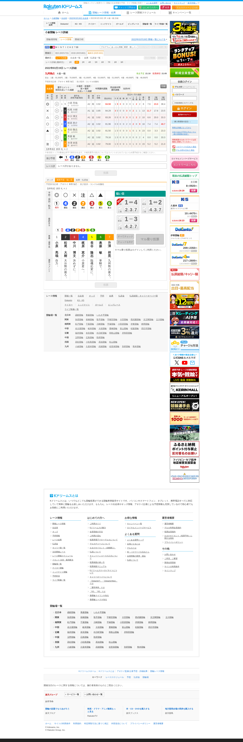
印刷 (163, 86)
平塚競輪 (111, 324)
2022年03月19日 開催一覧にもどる (148, 39)
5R (96, 62)
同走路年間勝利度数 (115, 88)
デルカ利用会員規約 (172, 528)
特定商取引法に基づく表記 (96, 723)
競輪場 (146, 677)
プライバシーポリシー (173, 542)
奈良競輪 (90, 333)
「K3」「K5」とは (97, 591)
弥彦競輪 (79, 319)
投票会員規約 (170, 532)
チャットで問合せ (127, 7)
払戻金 (121, 296)
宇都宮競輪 (112, 319)
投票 (167, 7)
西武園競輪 (136, 319)
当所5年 (126, 88)
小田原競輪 (123, 324)
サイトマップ (179, 3)
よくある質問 (151, 3)
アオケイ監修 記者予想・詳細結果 (132, 671)
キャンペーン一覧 (134, 524)
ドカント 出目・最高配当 (62, 560)
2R (76, 62)
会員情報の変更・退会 (136, 556)
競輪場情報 (51, 39)
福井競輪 (79, 333)
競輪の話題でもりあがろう (57, 709)
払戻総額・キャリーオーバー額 (144, 296)
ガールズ (99, 305)
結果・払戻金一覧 (92, 58)
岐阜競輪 (92, 328)
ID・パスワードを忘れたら (138, 552)
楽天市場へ (192, 3)
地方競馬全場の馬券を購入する (179, 709)
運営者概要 (169, 524)
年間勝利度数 (101, 88)
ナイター (69, 305)
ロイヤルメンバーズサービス (139, 528)
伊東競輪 (135, 324)
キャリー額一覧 (58, 548)
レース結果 (57, 540)
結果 (111, 296)
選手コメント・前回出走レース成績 (64, 88)
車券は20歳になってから (181, 128)
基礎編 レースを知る (98, 599)
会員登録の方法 (96, 532)
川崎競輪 (101, 324)
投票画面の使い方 (97, 562)
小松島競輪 (91, 342)
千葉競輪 (90, 324)
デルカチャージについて (100, 544)
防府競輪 (101, 337)
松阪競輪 (135, 328)
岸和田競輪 (127, 333)
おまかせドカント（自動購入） (103, 548)
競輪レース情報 (157, 671)
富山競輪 (124, 328)
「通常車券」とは (97, 587)
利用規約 (77, 723)
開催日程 (79, 39)
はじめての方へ (150, 7)
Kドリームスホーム (87, 671)
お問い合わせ (165, 3)
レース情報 (66, 39)
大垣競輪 (103, 328)
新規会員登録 (184, 73)
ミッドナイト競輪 (59, 572)
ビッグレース (114, 305)
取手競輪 (101, 319)
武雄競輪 (103, 346)
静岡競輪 (145, 324)
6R (102, 62)
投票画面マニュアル (98, 566)
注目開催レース (58, 552)
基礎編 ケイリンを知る (99, 595)
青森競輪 (90, 315)
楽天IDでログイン (184, 115)
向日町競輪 (102, 333)
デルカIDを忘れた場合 (185, 150)
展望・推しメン (130, 47)
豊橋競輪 (113, 328)
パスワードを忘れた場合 (186, 147)
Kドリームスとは (106, 671)
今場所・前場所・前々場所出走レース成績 (84, 88)
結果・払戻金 (82, 180)
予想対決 (56, 576)
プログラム (105, 47)
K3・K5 (80, 300)
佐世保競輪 (114, 346)
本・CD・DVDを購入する (137, 709)
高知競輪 (103, 342)
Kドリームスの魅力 (98, 528)
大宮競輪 (124, 319)
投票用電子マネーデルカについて (104, 540)
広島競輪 (90, 337)
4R (89, 62)
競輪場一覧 (57, 564)
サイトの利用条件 (171, 566)
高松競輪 (79, 342)
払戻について (95, 552)
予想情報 (56, 536)
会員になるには (133, 544)
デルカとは (131, 548)
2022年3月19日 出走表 (78, 18)
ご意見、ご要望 (170, 558)
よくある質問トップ (135, 540)
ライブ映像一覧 (72, 309)
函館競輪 (79, 315)
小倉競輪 (55, 18)
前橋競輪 (90, 319)
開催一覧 (69, 296)
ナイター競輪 (58, 568)
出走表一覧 (75, 58)
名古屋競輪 (80, 328)
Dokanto (68, 300)
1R (70, 62)
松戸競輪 (79, 324)
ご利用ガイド (95, 524)
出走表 (64, 18)
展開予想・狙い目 (64, 180)
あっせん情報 (117, 47)
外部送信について (119, 723)
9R (122, 62)
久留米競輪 (91, 346)
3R (83, 62)
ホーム (46, 18)
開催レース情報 (58, 524)
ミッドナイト (84, 305)
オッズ (50, 180)
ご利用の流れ (95, 536)
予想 (102, 296)
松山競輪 (113, 342)
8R (115, 62)
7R (109, 62)
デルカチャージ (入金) (187, 7)
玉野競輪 (79, 337)
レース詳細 (61, 58)
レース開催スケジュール (62, 556)
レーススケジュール (115, 677)
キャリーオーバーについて (101, 577)
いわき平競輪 (103, 315)
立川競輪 (160, 319)
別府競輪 (126, 346)
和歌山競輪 (114, 333)
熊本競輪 (137, 346)
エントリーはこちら (184, 164)
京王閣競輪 (148, 319)
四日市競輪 (146, 328)
